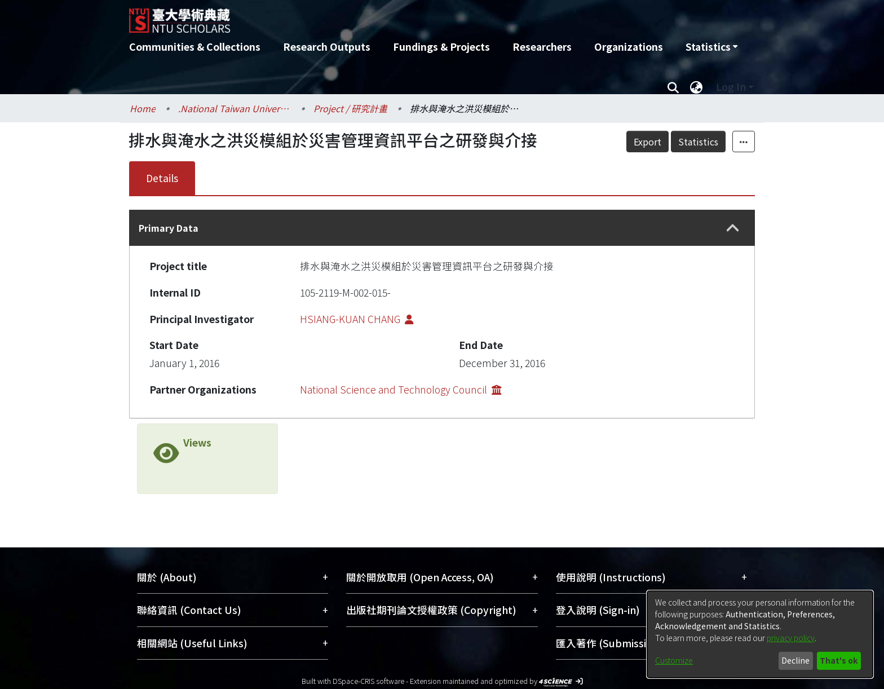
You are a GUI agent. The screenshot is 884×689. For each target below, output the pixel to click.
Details (162, 178)
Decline (795, 660)
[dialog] (760, 634)
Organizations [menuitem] (628, 46)
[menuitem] (711, 47)
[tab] (442, 228)
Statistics (698, 141)
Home (143, 108)
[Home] (381, 16)
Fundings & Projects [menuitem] (441, 46)
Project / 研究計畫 (350, 108)
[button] (732, 228)
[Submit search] (673, 87)
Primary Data (168, 228)
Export (647, 141)
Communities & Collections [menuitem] (194, 46)
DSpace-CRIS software (368, 680)
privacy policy (791, 637)
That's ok (839, 660)
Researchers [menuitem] (542, 46)
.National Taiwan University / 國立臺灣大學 (234, 108)
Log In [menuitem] (731, 87)
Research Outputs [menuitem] (326, 46)
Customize (674, 660)
